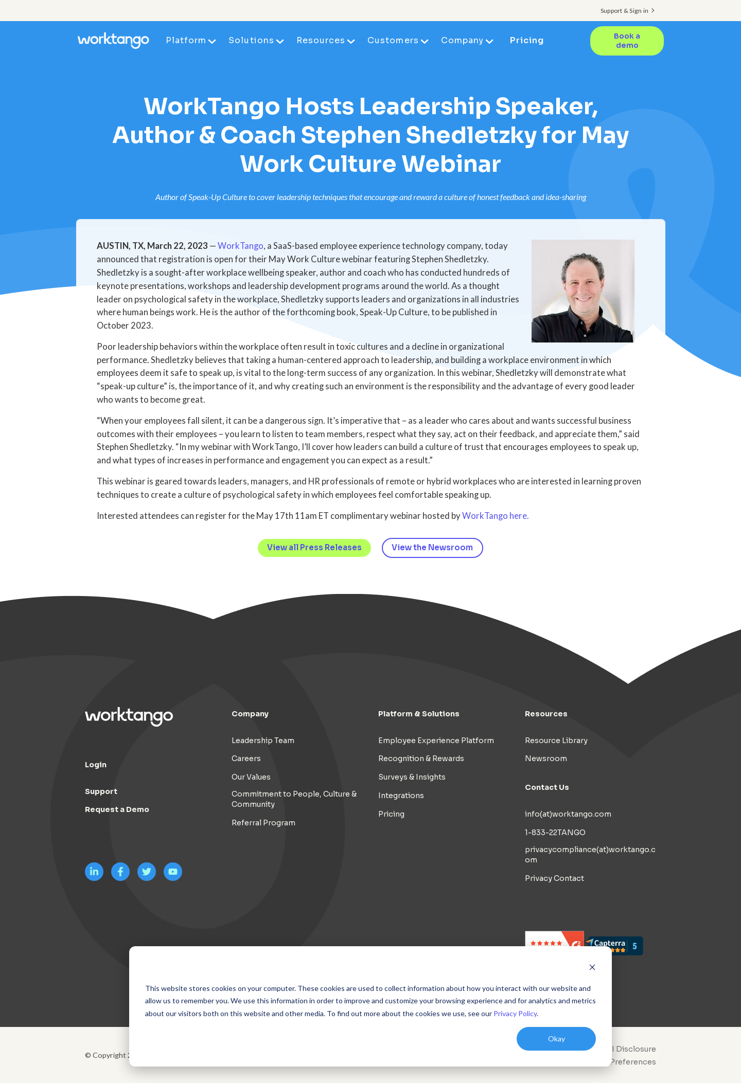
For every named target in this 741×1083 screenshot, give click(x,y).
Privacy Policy (515, 1013)
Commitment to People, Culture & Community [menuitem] (294, 799)
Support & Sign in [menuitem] (624, 10)
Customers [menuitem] (393, 40)
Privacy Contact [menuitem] (554, 878)
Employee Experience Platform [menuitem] (436, 740)
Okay (556, 1038)
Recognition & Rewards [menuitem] (421, 759)
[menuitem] (616, 1062)
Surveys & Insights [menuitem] (412, 777)
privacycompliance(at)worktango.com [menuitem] (590, 854)
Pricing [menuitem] (526, 40)
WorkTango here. (495, 516)
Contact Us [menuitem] (547, 787)
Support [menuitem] (101, 791)
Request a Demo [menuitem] (117, 810)
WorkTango (240, 246)
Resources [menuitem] (321, 40)
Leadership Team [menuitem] (263, 740)
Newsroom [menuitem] (546, 759)
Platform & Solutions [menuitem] (419, 713)
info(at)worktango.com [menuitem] (568, 814)
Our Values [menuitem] (251, 777)
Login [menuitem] (96, 764)
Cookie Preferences (618, 1062)
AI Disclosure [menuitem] (631, 1049)
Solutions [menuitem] (251, 40)
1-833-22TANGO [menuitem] (555, 832)
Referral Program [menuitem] (263, 822)
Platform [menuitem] (186, 40)
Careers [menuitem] (246, 759)
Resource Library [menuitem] (556, 740)
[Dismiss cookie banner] (592, 968)
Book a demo (627, 40)
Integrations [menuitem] (401, 795)
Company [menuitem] (463, 40)
